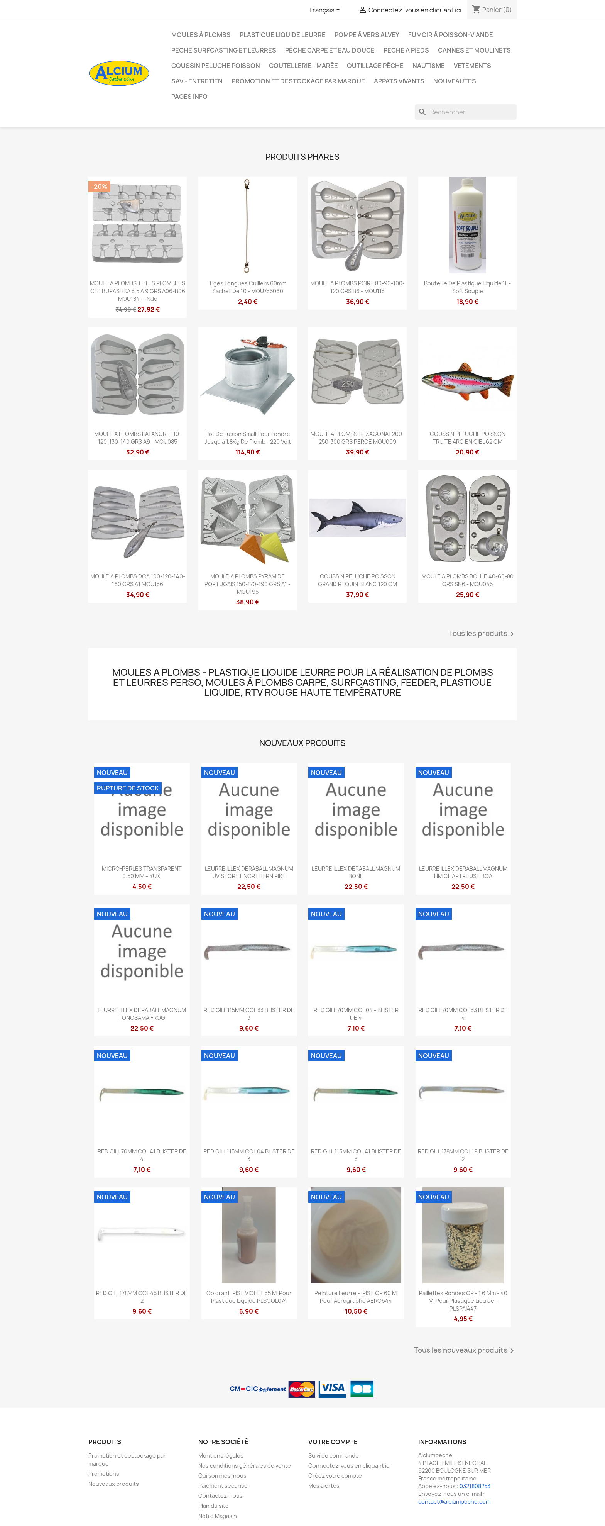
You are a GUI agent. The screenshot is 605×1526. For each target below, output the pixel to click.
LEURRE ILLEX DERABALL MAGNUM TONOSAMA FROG (142, 1013)
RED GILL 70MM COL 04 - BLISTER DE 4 (356, 1013)
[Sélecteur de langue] (326, 10)
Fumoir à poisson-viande (450, 35)
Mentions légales (220, 1455)
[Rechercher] (466, 112)
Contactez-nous (220, 1495)
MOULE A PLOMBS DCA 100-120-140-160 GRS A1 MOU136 (137, 580)
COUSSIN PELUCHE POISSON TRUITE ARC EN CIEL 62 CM (467, 437)
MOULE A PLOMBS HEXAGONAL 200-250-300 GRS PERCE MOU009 (357, 437)
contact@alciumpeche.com (454, 1501)
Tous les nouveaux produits (465, 1350)
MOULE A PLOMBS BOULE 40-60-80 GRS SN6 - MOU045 (468, 580)
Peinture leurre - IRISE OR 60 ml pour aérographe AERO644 (356, 1296)
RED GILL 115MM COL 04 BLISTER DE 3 (249, 1155)
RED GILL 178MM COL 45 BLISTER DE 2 (142, 1296)
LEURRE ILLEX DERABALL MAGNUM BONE (356, 872)
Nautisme (428, 65)
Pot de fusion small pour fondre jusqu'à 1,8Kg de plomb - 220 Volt (247, 437)
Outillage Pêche (375, 65)
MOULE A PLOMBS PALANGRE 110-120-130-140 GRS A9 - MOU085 (137, 437)
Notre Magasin (217, 1515)
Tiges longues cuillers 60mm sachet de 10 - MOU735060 (247, 287)
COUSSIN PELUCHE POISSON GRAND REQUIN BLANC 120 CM (357, 580)
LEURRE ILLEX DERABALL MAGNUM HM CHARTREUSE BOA (463, 872)
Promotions (103, 1473)
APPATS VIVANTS (399, 81)
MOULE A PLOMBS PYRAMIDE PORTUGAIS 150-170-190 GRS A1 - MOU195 (247, 584)
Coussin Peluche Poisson (215, 65)
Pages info (189, 96)
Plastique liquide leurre (283, 35)
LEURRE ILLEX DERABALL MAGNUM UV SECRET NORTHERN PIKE (249, 872)
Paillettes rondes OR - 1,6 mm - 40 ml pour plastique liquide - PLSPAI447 (463, 1300)
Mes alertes (324, 1485)
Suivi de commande (333, 1455)
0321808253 (475, 1486)
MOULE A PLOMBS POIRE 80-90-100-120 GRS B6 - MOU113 (357, 287)
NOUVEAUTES (454, 81)
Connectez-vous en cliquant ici (349, 1465)
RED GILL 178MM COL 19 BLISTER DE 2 (463, 1155)
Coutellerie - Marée (303, 65)
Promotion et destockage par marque (298, 81)
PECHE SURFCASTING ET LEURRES (223, 50)
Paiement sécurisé (223, 1485)
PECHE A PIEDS (406, 50)
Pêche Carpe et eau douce (330, 50)
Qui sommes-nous (222, 1475)
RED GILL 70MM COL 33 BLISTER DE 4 (463, 1013)
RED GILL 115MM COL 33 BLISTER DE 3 (249, 1013)
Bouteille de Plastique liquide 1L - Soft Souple (467, 287)
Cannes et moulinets (474, 50)
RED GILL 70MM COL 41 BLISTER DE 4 (142, 1155)
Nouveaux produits (113, 1483)
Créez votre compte (335, 1475)
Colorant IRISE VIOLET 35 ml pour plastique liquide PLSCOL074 (249, 1296)
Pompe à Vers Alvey (367, 35)
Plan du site (213, 1505)
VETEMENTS (472, 65)
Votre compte (333, 1442)
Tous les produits (483, 634)
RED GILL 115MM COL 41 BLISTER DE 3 (356, 1155)
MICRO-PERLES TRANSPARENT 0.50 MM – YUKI (142, 872)
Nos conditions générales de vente (244, 1465)
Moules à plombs (201, 35)
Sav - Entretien (197, 81)
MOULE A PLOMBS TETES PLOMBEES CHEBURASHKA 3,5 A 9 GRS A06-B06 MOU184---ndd (137, 291)
